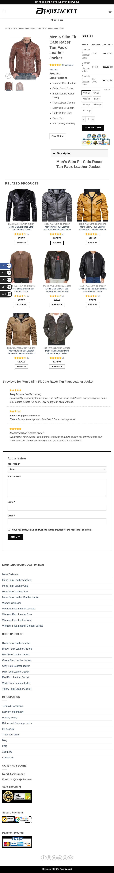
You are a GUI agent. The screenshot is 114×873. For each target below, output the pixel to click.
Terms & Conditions (12, 706)
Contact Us (8, 757)
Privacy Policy (9, 717)
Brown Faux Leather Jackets (17, 648)
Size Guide (57, 136)
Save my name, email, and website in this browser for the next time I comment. (52, 530)
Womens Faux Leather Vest (16, 620)
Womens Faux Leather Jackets (18, 608)
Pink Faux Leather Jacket (15, 671)
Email (11, 516)
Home (7, 28)
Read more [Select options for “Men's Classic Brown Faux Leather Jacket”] (21, 305)
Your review (14, 476)
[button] (4, 11)
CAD (6, 280)
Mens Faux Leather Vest (15, 591)
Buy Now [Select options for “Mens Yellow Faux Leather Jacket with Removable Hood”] (92, 243)
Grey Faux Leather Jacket (16, 666)
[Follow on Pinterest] (65, 857)
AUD (6, 272)
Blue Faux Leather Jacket (15, 654)
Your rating (14, 464)
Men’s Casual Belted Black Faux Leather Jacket (21, 228)
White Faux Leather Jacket (16, 683)
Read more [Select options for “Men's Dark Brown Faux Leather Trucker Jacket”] (57, 305)
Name (11, 502)
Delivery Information (12, 712)
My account (8, 729)
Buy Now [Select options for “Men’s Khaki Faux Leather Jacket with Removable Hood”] (21, 367)
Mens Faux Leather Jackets (16, 580)
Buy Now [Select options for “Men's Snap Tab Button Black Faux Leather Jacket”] (92, 305)
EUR (6, 294)
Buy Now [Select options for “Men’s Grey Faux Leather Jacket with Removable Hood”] (57, 243)
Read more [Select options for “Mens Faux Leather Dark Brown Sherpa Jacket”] (57, 367)
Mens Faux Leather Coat (15, 586)
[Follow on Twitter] (54, 857)
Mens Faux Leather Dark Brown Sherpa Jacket (57, 352)
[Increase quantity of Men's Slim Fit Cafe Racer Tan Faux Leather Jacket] (93, 119)
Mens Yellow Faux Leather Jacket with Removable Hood (92, 228)
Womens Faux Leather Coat (17, 614)
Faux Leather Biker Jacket (24, 28)
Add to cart (93, 127)
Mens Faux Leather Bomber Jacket (20, 597)
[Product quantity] (88, 119)
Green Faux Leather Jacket (16, 660)
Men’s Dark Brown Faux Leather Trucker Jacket (57, 290)
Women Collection (12, 603)
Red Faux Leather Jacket (15, 677)
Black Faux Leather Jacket (16, 643)
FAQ (4, 746)
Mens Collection (10, 574)
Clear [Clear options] (107, 90)
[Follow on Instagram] (48, 857)
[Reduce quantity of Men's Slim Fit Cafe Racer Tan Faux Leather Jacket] (83, 119)
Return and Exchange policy (17, 723)
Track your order (11, 734)
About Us (7, 752)
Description (61, 153)
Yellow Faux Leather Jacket (16, 689)
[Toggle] (54, 153)
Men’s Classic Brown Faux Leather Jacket (21, 290)
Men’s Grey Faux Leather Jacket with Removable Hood (57, 228)
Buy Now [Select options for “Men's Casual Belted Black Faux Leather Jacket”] (21, 243)
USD (6, 265)
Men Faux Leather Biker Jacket (51, 28)
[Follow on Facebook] (43, 857)
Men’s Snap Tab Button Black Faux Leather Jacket (92, 290)
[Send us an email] (59, 857)
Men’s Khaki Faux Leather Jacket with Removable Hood (21, 352)
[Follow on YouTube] (70, 857)
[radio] (86, 93)
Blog (4, 740)
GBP (6, 287)
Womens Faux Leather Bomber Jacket (22, 626)
